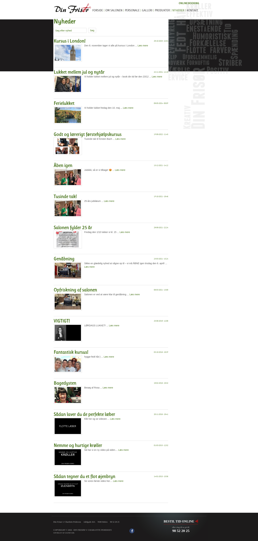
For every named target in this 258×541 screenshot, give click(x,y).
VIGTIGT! (62, 321)
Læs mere (143, 45)
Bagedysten (65, 383)
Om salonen (113, 10)
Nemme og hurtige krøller (78, 445)
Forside (97, 10)
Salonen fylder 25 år (73, 227)
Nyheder (178, 10)
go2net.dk (70, 533)
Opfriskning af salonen (75, 290)
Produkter (162, 10)
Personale (132, 10)
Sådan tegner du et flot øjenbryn (84, 476)
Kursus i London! (69, 41)
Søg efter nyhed (63, 30)
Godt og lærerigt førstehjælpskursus (87, 134)
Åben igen (63, 165)
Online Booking (189, 3)
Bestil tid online (179, 521)
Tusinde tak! (65, 196)
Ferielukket (64, 103)
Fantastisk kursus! (71, 352)
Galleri (147, 10)
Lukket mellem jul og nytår (79, 72)
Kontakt (192, 10)
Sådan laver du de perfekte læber (84, 414)
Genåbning (64, 258)
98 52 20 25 (181, 531)
